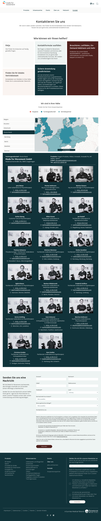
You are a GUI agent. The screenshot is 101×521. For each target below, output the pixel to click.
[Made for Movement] (9, 3)
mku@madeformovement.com (82, 325)
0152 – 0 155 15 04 (51, 254)
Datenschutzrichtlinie (75, 475)
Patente (32, 510)
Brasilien (6, 124)
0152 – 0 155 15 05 (51, 290)
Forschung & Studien (32, 465)
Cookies (25, 510)
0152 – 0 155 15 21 (21, 288)
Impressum (7, 510)
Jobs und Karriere (52, 465)
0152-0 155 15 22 (82, 223)
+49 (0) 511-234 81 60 (59, 162)
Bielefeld (7, 146)
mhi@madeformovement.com (51, 292)
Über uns (50, 462)
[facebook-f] (50, 515)
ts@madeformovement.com (21, 258)
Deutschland (8, 132)
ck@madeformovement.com (21, 361)
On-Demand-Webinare (33, 473)
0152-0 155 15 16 (51, 223)
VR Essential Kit (9, 473)
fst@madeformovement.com (82, 290)
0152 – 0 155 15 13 (51, 357)
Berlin (6, 141)
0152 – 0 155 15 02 (82, 254)
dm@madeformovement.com (51, 256)
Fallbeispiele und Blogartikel (34, 462)
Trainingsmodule (31, 479)
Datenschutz (17, 510)
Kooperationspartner (53, 471)
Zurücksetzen (66, 150)
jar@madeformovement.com (82, 225)
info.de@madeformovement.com (66, 160)
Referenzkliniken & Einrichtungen (32, 468)
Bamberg (7, 137)
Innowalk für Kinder (11, 465)
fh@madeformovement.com (51, 194)
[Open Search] (97, 3)
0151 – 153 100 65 (51, 192)
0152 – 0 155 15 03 (51, 325)
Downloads (29, 464)
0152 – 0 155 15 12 (82, 288)
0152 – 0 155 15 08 (21, 321)
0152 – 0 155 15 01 (82, 323)
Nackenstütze (9, 475)
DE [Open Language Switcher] (92, 4)
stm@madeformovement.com (20, 223)
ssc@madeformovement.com (51, 327)
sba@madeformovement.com (20, 290)
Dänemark (7, 128)
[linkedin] (53, 515)
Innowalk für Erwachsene (12, 467)
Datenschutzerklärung (62, 436)
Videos (28, 471)
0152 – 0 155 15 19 (21, 359)
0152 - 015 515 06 (82, 190)
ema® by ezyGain (10, 471)
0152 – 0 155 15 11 (21, 221)
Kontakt (50, 468)
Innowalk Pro (9, 469)
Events (49, 458)
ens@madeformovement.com (20, 323)
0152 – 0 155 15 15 (21, 256)
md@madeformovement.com (82, 192)
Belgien (6, 119)
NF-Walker (8, 462)
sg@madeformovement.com (82, 256)
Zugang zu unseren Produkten (35, 477)
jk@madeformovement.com (21, 192)
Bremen (7, 151)
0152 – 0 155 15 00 (21, 190)
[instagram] (47, 515)
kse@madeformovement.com (51, 359)
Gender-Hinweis (42, 510)
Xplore (7, 464)
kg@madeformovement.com (51, 225)
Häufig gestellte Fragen (33, 475)
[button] (26, 10)
